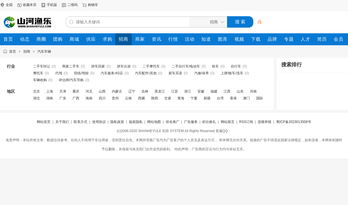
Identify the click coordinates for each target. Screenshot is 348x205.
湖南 (49, 98)
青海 (180, 98)
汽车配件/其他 (145, 73)
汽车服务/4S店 (112, 73)
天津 (62, 91)
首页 (12, 52)
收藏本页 (30, 5)
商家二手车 (70, 66)
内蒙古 (117, 91)
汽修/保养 (201, 73)
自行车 (236, 66)
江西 (227, 91)
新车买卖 (175, 73)
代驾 (58, 73)
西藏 (141, 98)
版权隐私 (136, 122)
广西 (75, 98)
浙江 (187, 91)
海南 (89, 98)
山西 (102, 91)
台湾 (220, 98)
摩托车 (38, 73)
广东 (62, 98)
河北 (89, 91)
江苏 (174, 91)
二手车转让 (41, 66)
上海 (49, 91)
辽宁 (131, 91)
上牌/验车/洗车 (232, 73)
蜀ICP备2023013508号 (293, 122)
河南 (253, 91)
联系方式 (80, 122)
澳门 (246, 98)
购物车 (93, 5)
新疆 (207, 98)
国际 (259, 98)
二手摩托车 (151, 66)
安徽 (200, 91)
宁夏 (194, 98)
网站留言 (227, 122)
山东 (240, 91)
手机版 (52, 5)
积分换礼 (209, 122)
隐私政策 (117, 122)
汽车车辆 (44, 52)
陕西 (154, 98)
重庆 (75, 91)
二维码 (72, 5)
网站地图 (154, 122)
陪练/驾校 (81, 73)
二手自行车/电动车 (186, 66)
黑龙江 (160, 91)
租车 (215, 66)
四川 (102, 98)
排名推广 (172, 122)
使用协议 (99, 122)
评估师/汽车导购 (71, 80)
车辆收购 (40, 80)
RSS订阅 (246, 122)
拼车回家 (98, 66)
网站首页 (43, 122)
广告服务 (191, 122)
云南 (128, 98)
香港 (233, 98)
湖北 (36, 98)
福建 (214, 91)
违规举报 (264, 122)
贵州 (115, 98)
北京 (36, 91)
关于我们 (62, 122)
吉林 (144, 91)
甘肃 (167, 98)
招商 (26, 52)
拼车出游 (124, 66)
